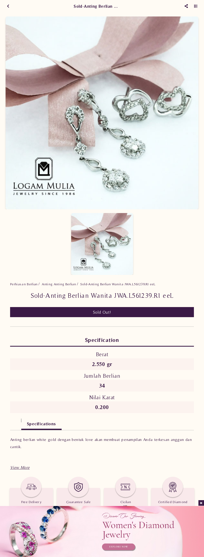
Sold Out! (102, 312)
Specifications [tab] (41, 423)
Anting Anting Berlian (59, 284)
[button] (19, 467)
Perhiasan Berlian (24, 284)
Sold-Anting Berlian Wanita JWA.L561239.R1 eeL (118, 284)
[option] (102, 112)
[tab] (15, 421)
